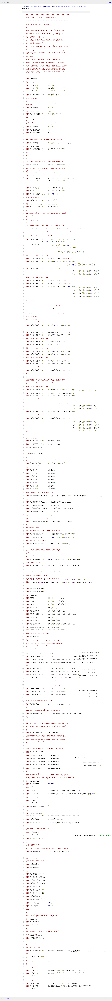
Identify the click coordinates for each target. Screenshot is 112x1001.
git (44, 7)
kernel (24, 7)
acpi (85, 7)
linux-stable (56, 7)
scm (32, 7)
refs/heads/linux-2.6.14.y (68, 7)
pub (28, 7)
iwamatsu (49, 7)
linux (35, 7)
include (80, 7)
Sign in (109, 2)
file (50, 12)
